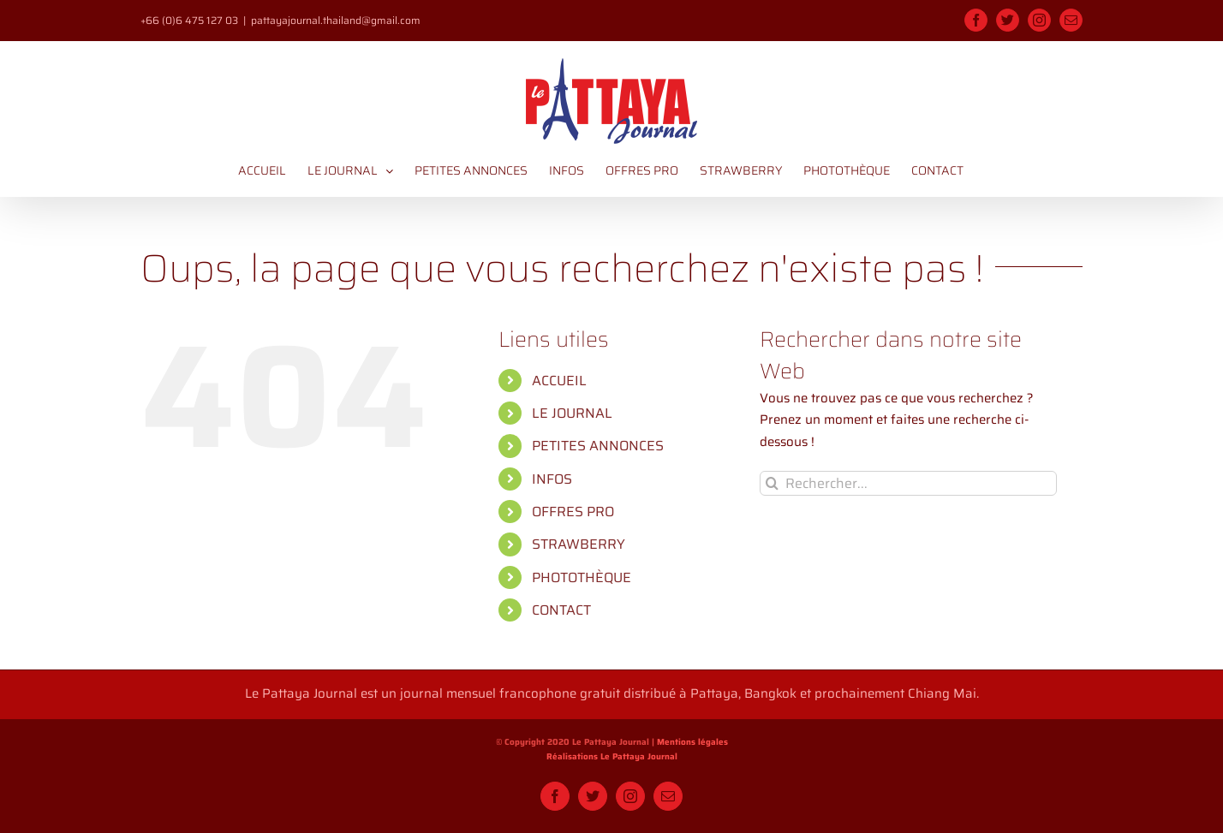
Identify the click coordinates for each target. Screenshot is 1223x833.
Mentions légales (692, 741)
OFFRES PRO (573, 511)
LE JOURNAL (572, 413)
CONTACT (561, 610)
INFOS (552, 479)
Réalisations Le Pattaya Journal (611, 757)
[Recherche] (772, 483)
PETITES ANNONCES (598, 445)
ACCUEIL (559, 380)
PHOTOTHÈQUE (581, 577)
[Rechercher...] (908, 483)
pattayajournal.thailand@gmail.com (336, 20)
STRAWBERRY (578, 544)
